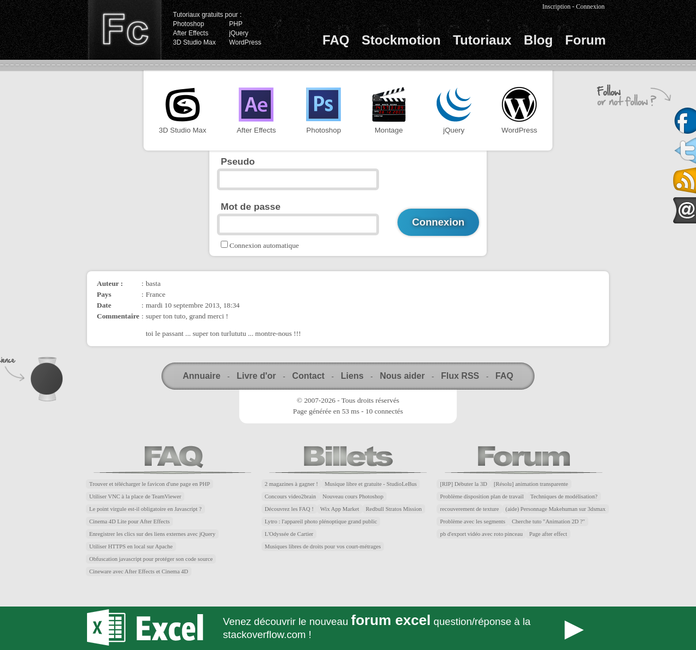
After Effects (190, 33)
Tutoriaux (482, 40)
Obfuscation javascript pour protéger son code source (151, 559)
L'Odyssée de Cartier (289, 534)
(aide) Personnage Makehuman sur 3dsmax (556, 509)
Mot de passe (251, 206)
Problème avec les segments (472, 521)
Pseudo (238, 161)
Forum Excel (348, 628)
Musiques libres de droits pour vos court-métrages (323, 546)
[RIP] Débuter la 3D (463, 484)
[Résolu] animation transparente (531, 484)
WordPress (245, 42)
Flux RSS (460, 375)
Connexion (590, 6)
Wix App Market (339, 509)
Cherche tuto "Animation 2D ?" (548, 521)
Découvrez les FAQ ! (289, 509)
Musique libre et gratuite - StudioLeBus (371, 484)
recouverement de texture (469, 509)
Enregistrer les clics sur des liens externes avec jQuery (152, 534)
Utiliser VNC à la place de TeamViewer (135, 496)
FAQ (335, 40)
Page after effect (548, 534)
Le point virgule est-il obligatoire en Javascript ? (145, 509)
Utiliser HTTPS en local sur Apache (131, 546)
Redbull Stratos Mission (394, 509)
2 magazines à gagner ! (291, 484)
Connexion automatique (264, 245)
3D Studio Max (194, 42)
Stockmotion (401, 40)
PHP (236, 24)
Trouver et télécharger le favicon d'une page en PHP (149, 484)
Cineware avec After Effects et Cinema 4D (138, 571)
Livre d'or (256, 375)
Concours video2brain (290, 496)
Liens (352, 375)
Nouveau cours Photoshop (352, 496)
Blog (538, 40)
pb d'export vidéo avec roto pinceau (481, 534)
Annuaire (201, 375)
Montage (388, 110)
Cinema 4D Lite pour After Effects (129, 521)
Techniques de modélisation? (564, 496)
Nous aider (402, 375)
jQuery (238, 33)
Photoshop (188, 24)
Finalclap (124, 30)
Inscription (556, 6)
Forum (585, 40)
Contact (308, 375)
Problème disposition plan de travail (482, 496)
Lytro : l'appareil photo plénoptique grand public (321, 521)
